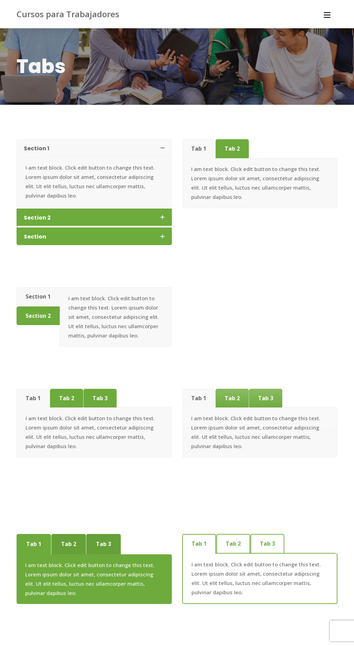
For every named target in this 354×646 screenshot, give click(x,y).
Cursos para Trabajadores (68, 14)
